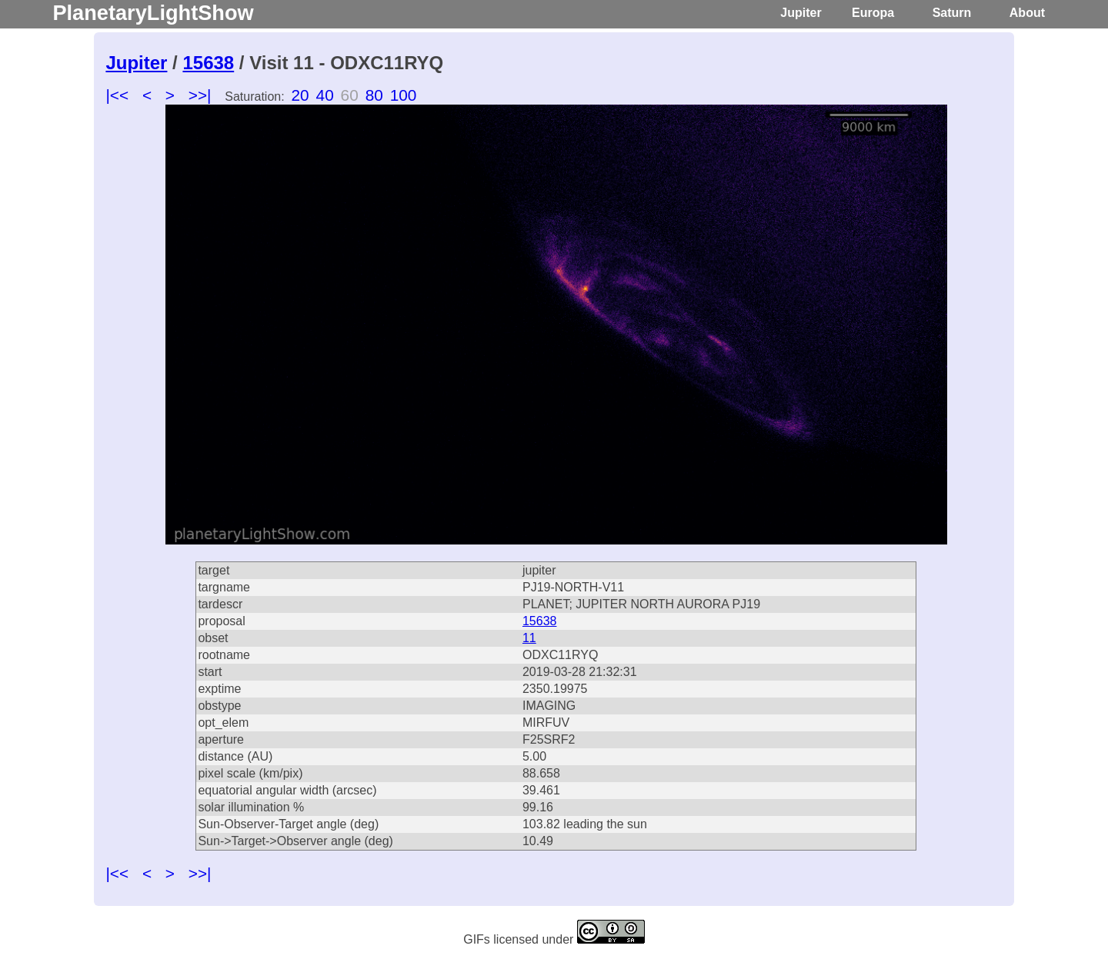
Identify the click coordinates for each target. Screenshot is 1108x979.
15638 (208, 62)
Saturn (952, 12)
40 (325, 95)
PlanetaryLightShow (152, 13)
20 (300, 95)
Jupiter (800, 12)
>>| (200, 95)
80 (374, 95)
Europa (873, 12)
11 (529, 637)
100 (403, 95)
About (1027, 12)
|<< (116, 95)
